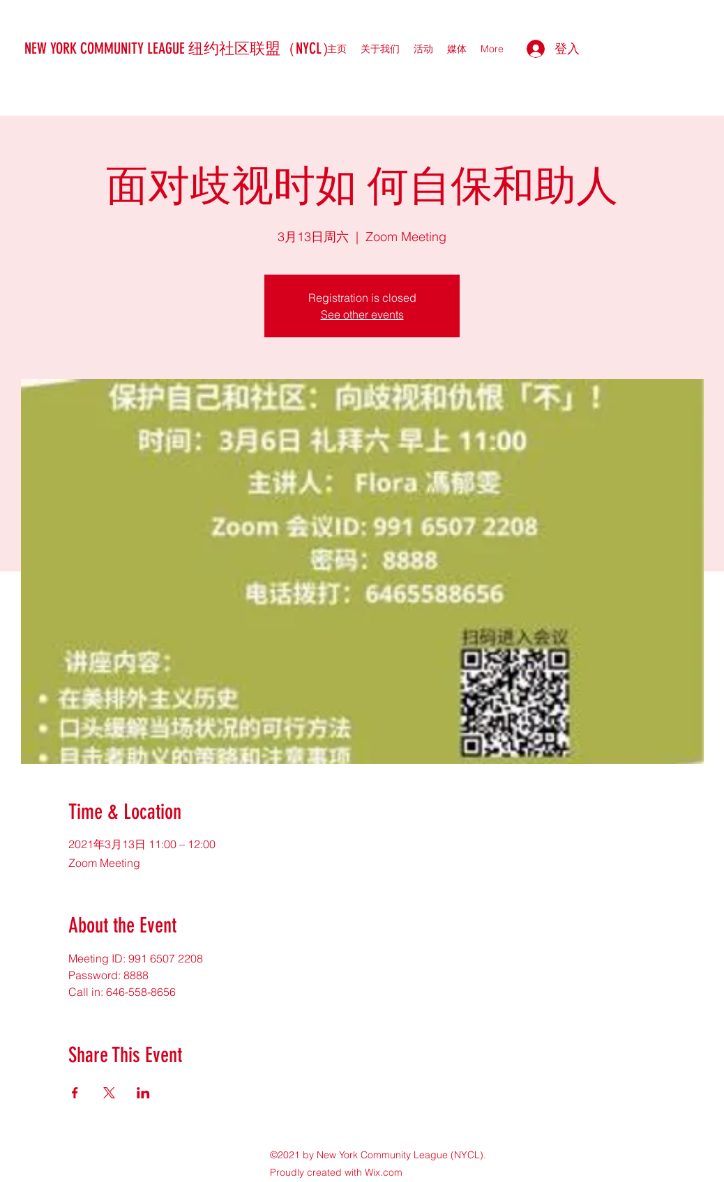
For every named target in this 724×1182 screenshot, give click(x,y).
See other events (362, 314)
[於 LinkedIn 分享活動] (143, 1092)
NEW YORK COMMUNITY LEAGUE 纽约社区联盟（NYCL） (180, 48)
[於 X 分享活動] (109, 1092)
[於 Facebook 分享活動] (75, 1092)
